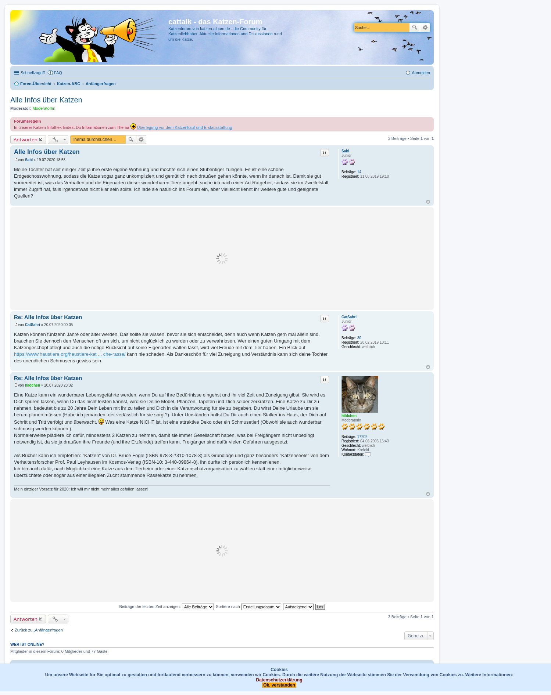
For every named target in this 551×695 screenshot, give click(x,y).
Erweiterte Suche (425, 27)
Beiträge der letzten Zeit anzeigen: (166, 606)
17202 (362, 437)
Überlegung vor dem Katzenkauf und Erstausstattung (184, 127)
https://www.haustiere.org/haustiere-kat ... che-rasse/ (69, 354)
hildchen (349, 416)
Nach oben (428, 202)
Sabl (345, 151)
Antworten (25, 139)
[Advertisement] (222, 258)
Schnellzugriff (33, 72)
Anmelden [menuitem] (421, 72)
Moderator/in (44, 108)
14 (359, 172)
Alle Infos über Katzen (46, 100)
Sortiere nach (248, 606)
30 (359, 338)
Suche (414, 27)
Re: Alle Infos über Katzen (48, 317)
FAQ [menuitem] (58, 72)
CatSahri (349, 317)
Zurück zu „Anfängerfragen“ (39, 630)
